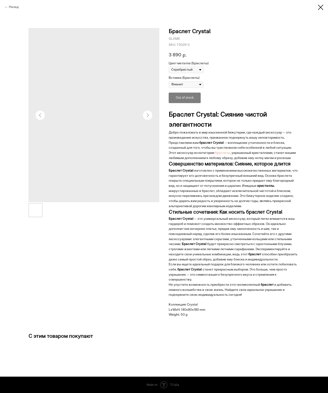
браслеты (222, 153)
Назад (14, 7)
